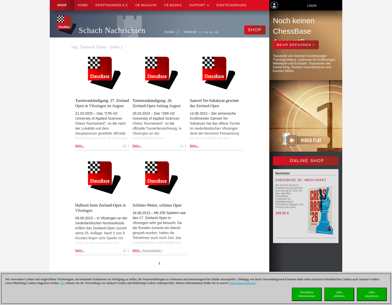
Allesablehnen (339, 294)
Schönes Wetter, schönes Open (157, 205)
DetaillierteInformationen (307, 294)
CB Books (173, 5)
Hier (63, 283)
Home (83, 5)
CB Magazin (146, 5)
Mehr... (79, 146)
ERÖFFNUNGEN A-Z (112, 5)
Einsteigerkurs (231, 5)
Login (311, 5)
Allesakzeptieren (371, 294)
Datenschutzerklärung (242, 283)
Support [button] (199, 5)
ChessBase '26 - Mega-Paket (301, 180)
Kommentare (153, 250)
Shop (62, 5)
